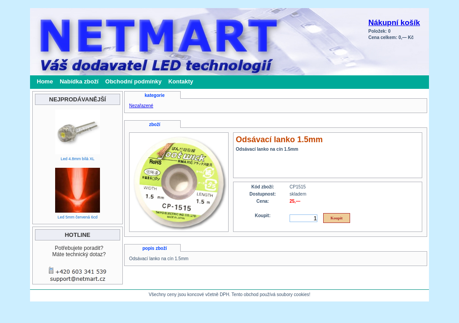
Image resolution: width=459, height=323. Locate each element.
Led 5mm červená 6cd (77, 217)
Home (45, 81)
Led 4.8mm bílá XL (78, 159)
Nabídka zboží (79, 81)
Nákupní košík (394, 22)
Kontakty (180, 81)
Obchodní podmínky (133, 81)
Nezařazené (141, 105)
